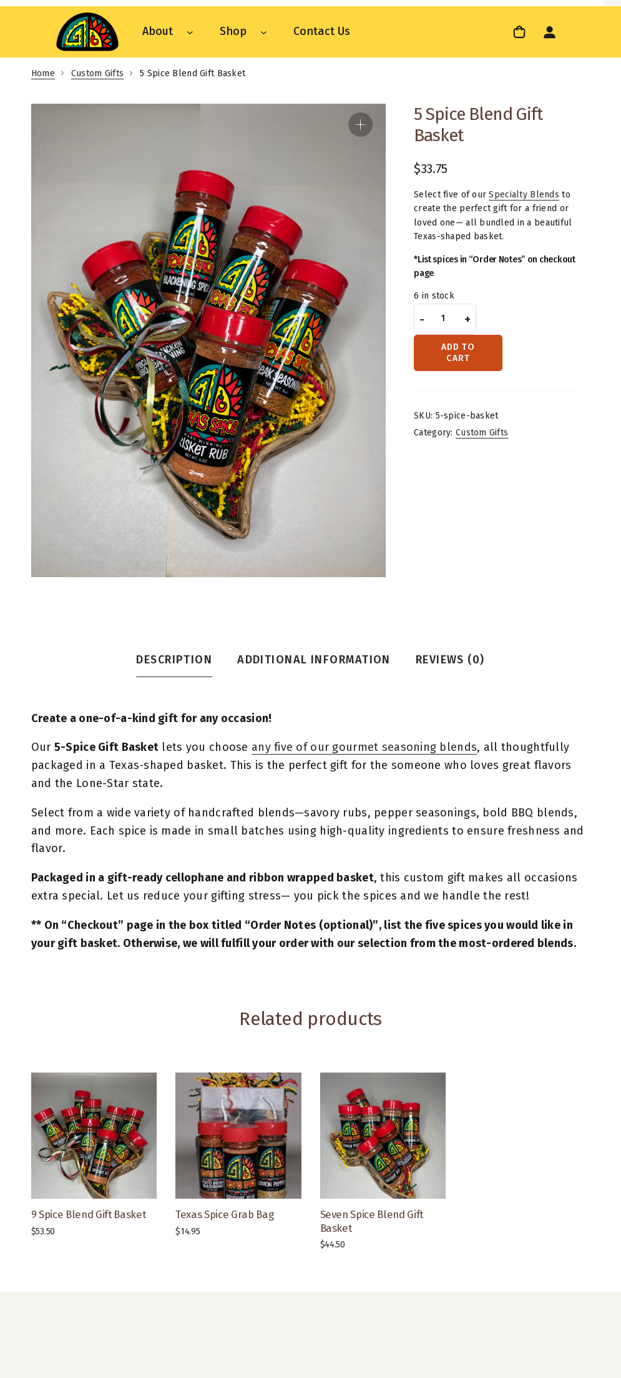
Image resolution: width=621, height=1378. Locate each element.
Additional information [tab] (314, 660)
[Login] (549, 31)
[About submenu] (190, 31)
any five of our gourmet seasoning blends (364, 747)
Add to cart (458, 353)
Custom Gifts (97, 73)
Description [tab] (174, 660)
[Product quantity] (443, 319)
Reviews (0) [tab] (450, 660)
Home (43, 73)
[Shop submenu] (263, 31)
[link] (521, 31)
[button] (360, 124)
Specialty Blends (524, 194)
